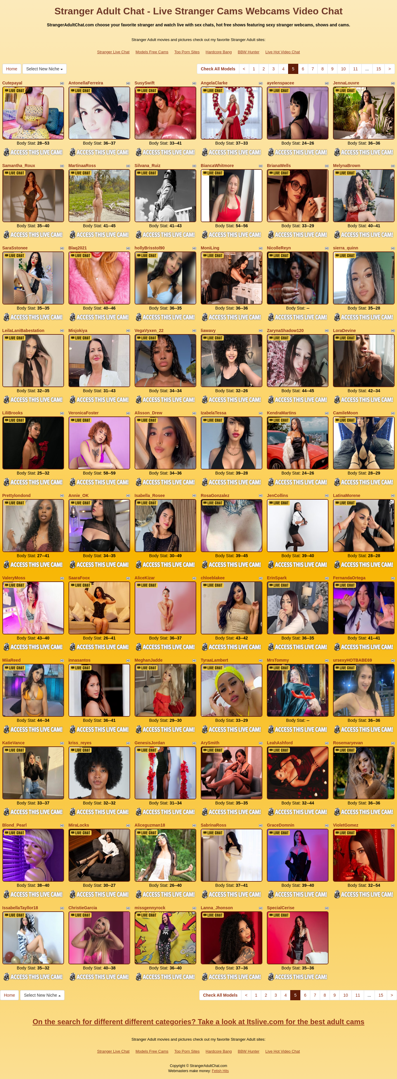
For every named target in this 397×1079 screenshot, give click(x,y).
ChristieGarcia (83, 907)
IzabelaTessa (213, 412)
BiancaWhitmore (217, 165)
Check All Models (218, 68)
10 (343, 68)
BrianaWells (279, 165)
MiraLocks (79, 825)
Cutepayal (12, 83)
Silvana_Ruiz (147, 165)
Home (11, 68)
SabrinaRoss (213, 825)
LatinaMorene (346, 495)
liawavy (208, 330)
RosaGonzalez (215, 495)
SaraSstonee (15, 247)
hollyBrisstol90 (150, 247)
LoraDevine (344, 330)
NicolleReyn (279, 247)
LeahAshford (280, 742)
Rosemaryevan (348, 742)
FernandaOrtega (349, 577)
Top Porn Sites (187, 52)
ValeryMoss (13, 577)
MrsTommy (278, 660)
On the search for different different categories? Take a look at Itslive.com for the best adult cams (198, 1022)
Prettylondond (16, 495)
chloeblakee (213, 577)
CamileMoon (345, 412)
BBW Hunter (248, 52)
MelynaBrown (346, 165)
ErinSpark (277, 577)
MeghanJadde (148, 660)
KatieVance (13, 742)
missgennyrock (150, 907)
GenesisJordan (150, 742)
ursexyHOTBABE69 (352, 660)
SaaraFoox (79, 577)
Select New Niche (44, 68)
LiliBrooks (12, 412)
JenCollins (277, 495)
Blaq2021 (78, 247)
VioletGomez (345, 825)
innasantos (80, 660)
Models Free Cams (152, 52)
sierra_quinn (345, 247)
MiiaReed (11, 660)
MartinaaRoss (82, 165)
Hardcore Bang (219, 52)
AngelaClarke (214, 83)
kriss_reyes (80, 742)
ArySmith (210, 742)
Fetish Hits (220, 1071)
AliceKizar (145, 577)
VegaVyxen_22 (149, 330)
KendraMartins (281, 412)
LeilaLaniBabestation (23, 330)
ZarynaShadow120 (285, 330)
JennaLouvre (346, 83)
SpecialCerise (280, 907)
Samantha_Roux (18, 165)
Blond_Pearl (14, 825)
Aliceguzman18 (150, 825)
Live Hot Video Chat (282, 52)
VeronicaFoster (84, 412)
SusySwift (145, 83)
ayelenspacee (280, 83)
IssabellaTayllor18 (20, 907)
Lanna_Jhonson (217, 907)
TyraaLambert (214, 660)
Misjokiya (78, 330)
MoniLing (210, 247)
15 (378, 68)
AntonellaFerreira (86, 83)
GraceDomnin (280, 825)
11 (355, 68)
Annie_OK (79, 495)
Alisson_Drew (148, 412)
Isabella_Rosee (150, 495)
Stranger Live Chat (113, 52)
